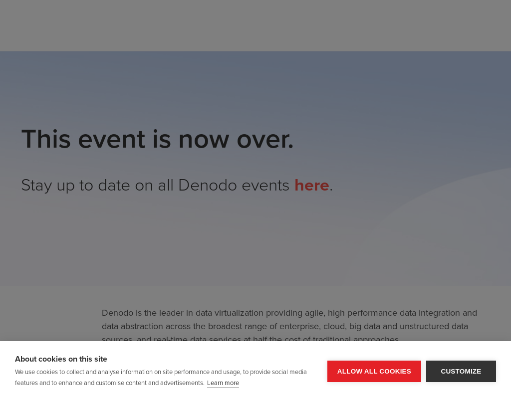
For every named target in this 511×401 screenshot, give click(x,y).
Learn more (223, 383)
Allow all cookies (374, 371)
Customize (461, 371)
